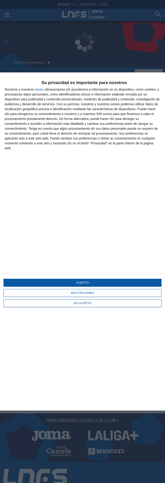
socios (39, 89)
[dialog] (82, 241)
